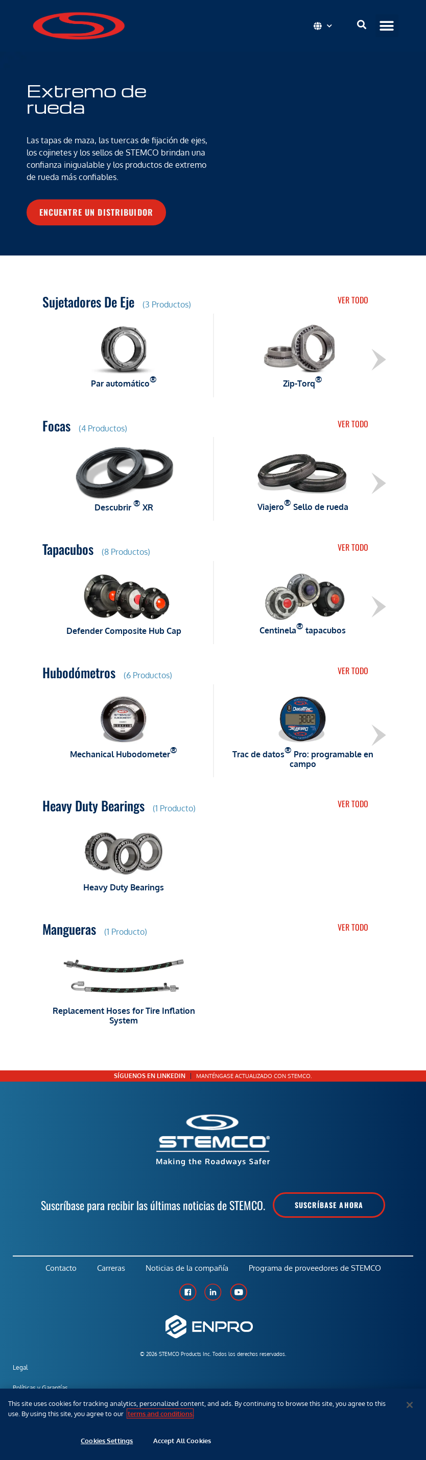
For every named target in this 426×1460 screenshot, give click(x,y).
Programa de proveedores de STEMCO (315, 1268)
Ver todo (353, 300)
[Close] (409, 1405)
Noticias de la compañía (187, 1268)
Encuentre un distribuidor (96, 212)
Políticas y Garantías (40, 1388)
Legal (20, 1367)
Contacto (61, 1268)
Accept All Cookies (182, 1441)
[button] (386, 25)
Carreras (111, 1268)
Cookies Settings (107, 1441)
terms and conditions (160, 1414)
